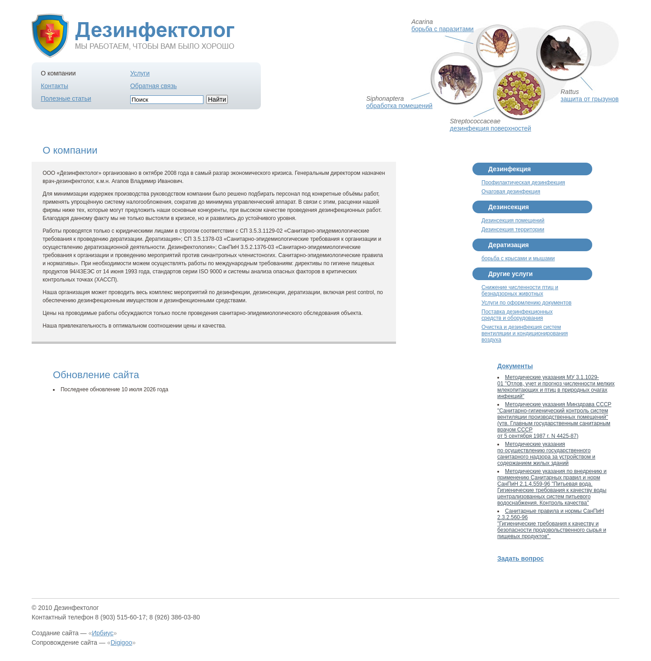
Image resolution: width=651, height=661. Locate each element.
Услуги (140, 73)
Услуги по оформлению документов (526, 303)
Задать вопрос (520, 558)
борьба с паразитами (442, 29)
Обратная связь (153, 85)
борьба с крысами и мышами (518, 258)
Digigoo (121, 642)
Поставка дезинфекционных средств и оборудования (516, 315)
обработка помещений (399, 105)
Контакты (54, 85)
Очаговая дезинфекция (510, 191)
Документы (515, 366)
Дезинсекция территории (512, 229)
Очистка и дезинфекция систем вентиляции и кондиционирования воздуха (524, 333)
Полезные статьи (66, 98)
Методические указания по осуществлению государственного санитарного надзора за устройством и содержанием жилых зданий (546, 453)
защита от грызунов (589, 99)
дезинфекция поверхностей (490, 128)
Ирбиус (102, 633)
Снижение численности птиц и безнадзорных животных (519, 290)
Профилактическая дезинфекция (523, 182)
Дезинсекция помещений (512, 220)
